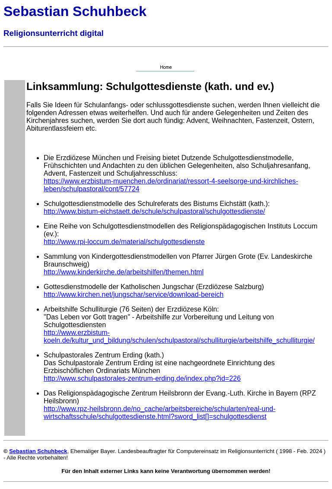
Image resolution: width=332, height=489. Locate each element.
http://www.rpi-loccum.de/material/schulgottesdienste (124, 241)
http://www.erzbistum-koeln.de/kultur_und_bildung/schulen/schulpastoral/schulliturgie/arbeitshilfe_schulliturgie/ (179, 336)
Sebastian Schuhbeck (38, 451)
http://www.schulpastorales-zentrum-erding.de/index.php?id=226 (142, 378)
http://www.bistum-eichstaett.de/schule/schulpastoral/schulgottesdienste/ (154, 211)
